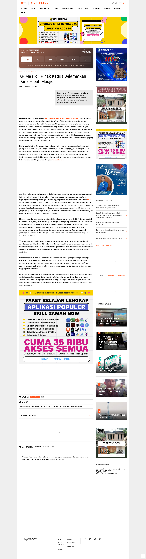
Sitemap (60, 549)
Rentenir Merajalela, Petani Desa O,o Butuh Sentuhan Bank (110, 391)
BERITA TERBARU (104, 246)
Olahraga (107, 8)
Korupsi (33, 8)
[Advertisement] (34, 102)
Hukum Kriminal (82, 8)
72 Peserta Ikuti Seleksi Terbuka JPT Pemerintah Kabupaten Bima (109, 321)
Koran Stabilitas (39, 3)
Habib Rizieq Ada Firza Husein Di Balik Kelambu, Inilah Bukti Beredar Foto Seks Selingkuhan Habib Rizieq (109, 341)
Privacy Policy (71, 543)
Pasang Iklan (70, 546)
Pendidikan (96, 8)
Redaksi (69, 539)
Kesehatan (117, 8)
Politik (56, 8)
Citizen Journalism (61, 543)
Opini (23, 12)
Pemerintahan (45, 8)
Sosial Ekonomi (67, 8)
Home (24, 8)
